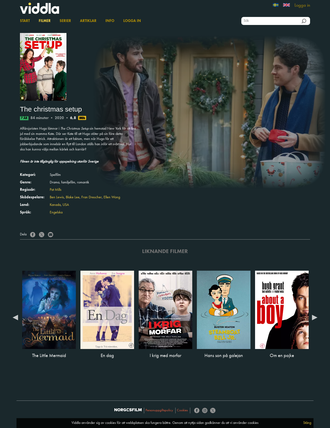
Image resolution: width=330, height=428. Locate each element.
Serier (65, 21)
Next (314, 317)
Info (109, 21)
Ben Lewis (57, 197)
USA (66, 205)
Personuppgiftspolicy (159, 410)
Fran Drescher (91, 197)
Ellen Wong (112, 197)
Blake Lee (73, 197)
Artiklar (88, 21)
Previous (15, 317)
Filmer (45, 21)
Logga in (302, 5)
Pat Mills (55, 190)
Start (25, 21)
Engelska (56, 212)
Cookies (182, 410)
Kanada (55, 205)
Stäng (307, 423)
